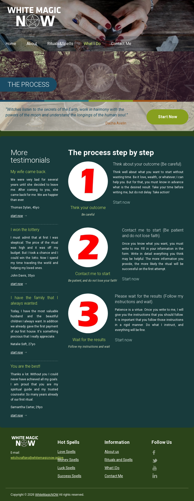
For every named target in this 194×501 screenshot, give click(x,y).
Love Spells (67, 452)
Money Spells (68, 460)
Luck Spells (66, 468)
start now (17, 216)
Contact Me (121, 43)
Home (11, 43)
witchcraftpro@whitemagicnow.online (37, 458)
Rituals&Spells (60, 43)
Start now (121, 202)
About (32, 43)
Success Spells (69, 476)
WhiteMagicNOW (46, 494)
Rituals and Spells (119, 460)
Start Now (167, 116)
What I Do (92, 43)
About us (112, 452)
